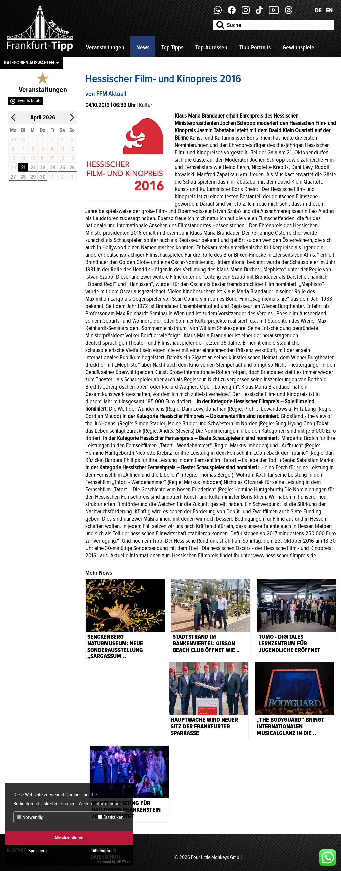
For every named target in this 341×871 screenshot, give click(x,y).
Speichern (37, 851)
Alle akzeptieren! (69, 838)
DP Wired (124, 861)
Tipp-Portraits (255, 47)
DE (318, 10)
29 (33, 177)
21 (23, 167)
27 (13, 177)
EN (329, 10)
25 (62, 167)
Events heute (30, 100)
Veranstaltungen (105, 47)
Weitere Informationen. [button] (101, 803)
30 (42, 177)
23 (42, 167)
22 (33, 167)
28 (23, 177)
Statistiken (110, 817)
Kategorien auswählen (29, 63)
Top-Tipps (172, 47)
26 (72, 167)
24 (52, 167)
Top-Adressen (211, 47)
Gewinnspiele (298, 47)
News (142, 47)
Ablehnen (101, 851)
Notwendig (30, 817)
